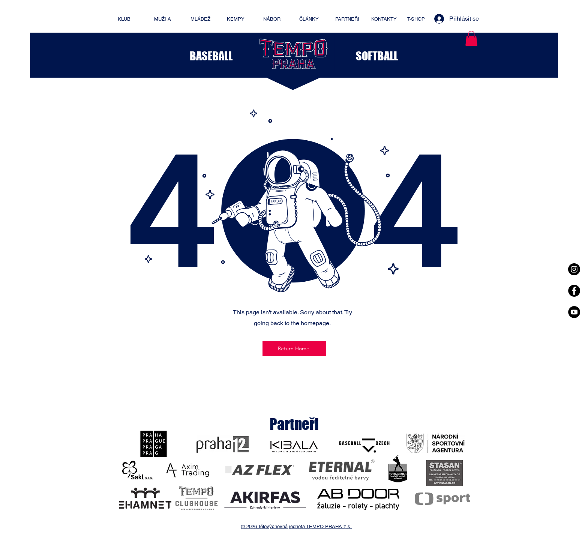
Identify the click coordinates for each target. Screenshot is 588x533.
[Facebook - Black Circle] (574, 291)
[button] (471, 38)
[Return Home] (294, 348)
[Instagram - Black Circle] (574, 269)
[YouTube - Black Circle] (574, 312)
